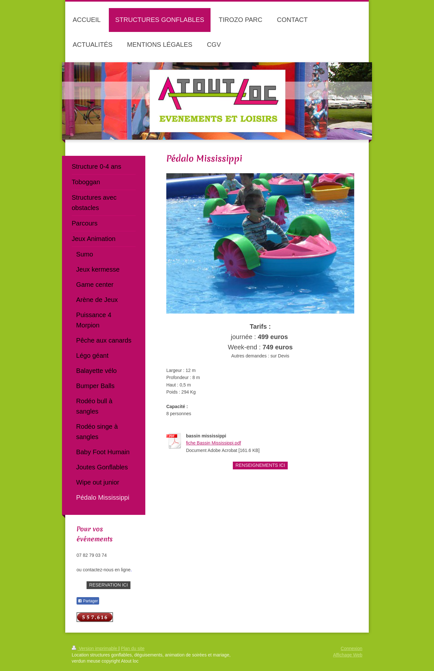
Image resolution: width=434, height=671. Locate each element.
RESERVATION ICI (108, 584)
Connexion (351, 648)
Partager (88, 601)
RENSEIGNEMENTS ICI (260, 465)
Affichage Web (347, 654)
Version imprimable (95, 648)
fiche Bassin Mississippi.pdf (213, 443)
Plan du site (132, 648)
